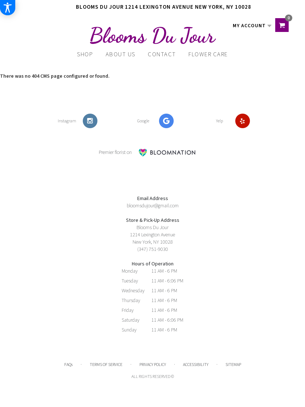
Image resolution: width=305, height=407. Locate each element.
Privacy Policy (152, 365)
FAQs (68, 365)
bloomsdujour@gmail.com (153, 205)
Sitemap (233, 365)
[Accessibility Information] (7, 7)
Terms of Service (106, 365)
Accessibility (195, 365)
